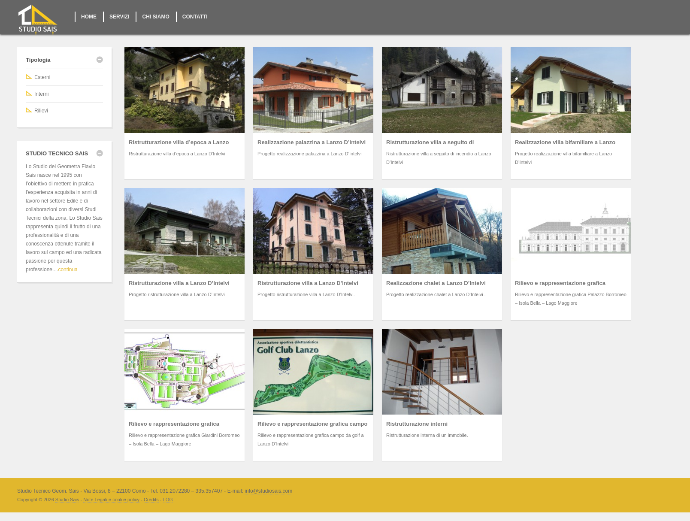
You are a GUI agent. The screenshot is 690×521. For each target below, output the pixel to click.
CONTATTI (195, 17)
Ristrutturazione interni (417, 424)
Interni (41, 94)
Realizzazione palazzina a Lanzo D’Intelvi (311, 142)
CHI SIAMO (155, 17)
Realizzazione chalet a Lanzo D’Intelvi (436, 283)
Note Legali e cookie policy (111, 499)
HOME (89, 17)
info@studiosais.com (268, 491)
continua (67, 270)
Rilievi (41, 111)
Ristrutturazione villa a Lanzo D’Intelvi (179, 283)
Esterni (42, 77)
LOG (168, 499)
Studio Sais (67, 499)
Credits (151, 499)
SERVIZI (119, 17)
